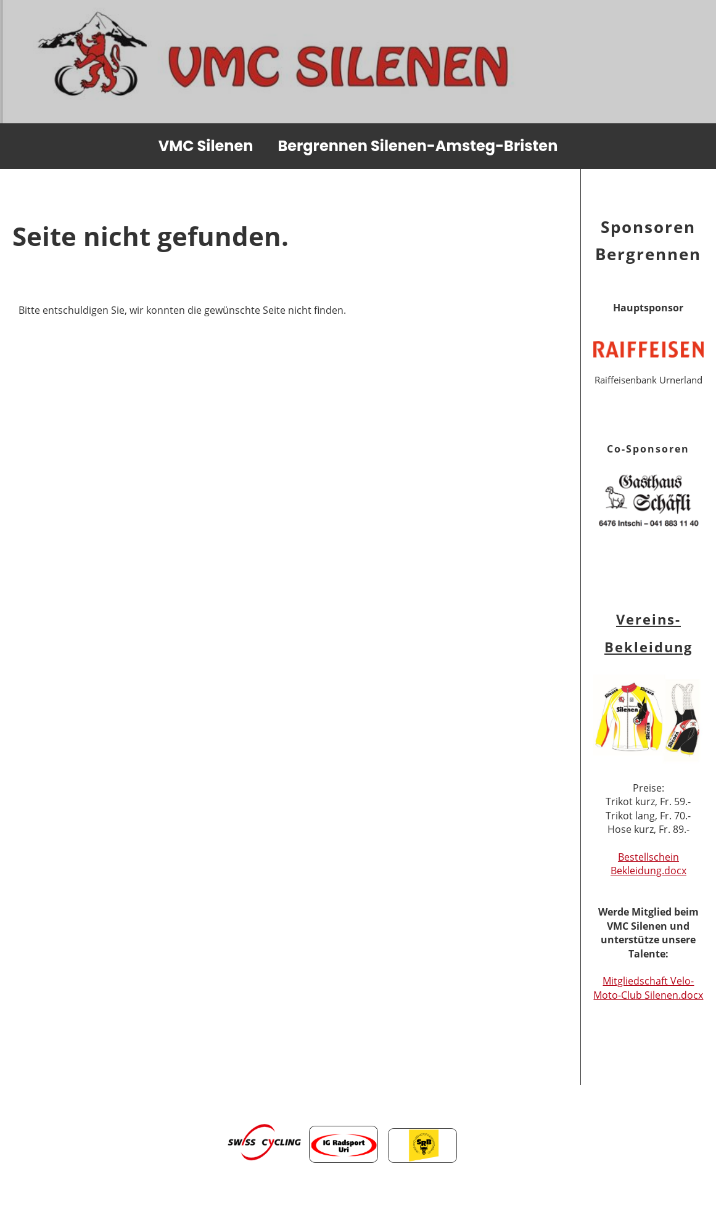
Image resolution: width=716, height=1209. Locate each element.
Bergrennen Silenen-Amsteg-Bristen (418, 146)
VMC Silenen (205, 146)
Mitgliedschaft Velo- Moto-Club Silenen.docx (648, 987)
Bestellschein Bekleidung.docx (648, 863)
